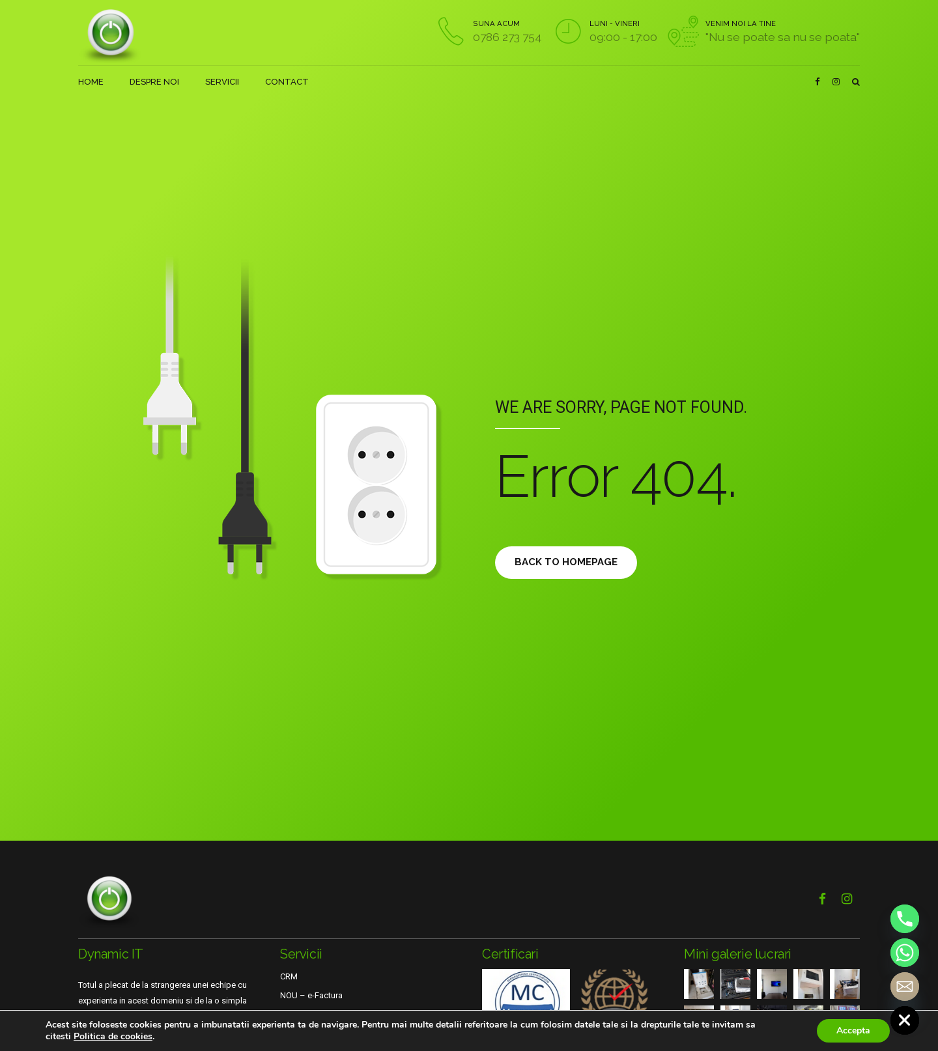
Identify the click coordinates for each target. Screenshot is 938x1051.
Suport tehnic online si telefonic (339, 1033)
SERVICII (222, 82)
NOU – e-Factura (311, 995)
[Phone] (904, 918)
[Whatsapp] (904, 952)
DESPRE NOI (154, 82)
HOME (91, 82)
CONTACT (287, 82)
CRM (289, 976)
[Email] (904, 986)
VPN (288, 1014)
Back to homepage (570, 562)
